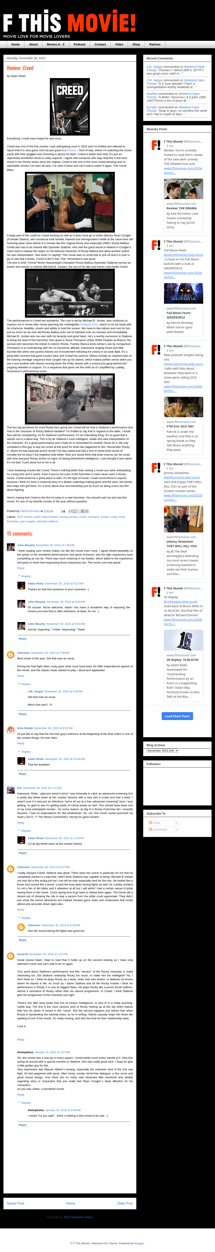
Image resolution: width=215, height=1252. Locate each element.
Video (119, 44)
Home (15, 44)
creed (82, 516)
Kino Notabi (25, 728)
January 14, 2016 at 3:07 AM (52, 1052)
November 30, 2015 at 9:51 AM (53, 728)
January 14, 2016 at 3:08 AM (62, 1110)
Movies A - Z (55, 44)
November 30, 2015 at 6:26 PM (61, 925)
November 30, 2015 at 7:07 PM (48, 954)
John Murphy (26, 545)
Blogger (139, 1243)
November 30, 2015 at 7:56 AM (50, 652)
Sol (19, 788)
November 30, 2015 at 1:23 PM (64, 838)
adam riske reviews (46, 516)
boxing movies (68, 516)
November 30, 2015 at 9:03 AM (66, 601)
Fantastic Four (89, 324)
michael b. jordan (98, 516)
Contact (100, 44)
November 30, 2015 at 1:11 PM (42, 788)
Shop (136, 44)
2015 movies (25, 516)
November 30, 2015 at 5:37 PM (50, 867)
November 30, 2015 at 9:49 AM (64, 691)
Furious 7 (72, 150)
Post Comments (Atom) (78, 1217)
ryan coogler (27, 521)
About (33, 44)
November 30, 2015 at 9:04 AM (66, 623)
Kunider (152, 107)
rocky (113, 516)
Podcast (79, 44)
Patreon (154, 44)
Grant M (22, 954)
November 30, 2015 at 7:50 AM (55, 545)
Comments (158, 829)
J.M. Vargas (35, 691)
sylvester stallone (47, 521)
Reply (20, 568)
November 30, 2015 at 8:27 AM (64, 583)
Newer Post (15, 1203)
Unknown (23, 652)
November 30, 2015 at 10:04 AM (65, 759)
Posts (154, 823)
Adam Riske (36, 583)
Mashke (152, 93)
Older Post (125, 1203)
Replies (26, 576)
